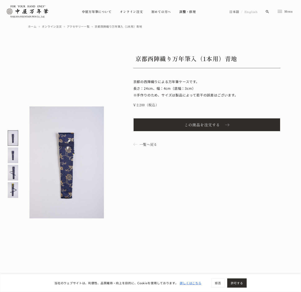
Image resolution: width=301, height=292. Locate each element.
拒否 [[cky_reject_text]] (218, 283)
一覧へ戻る (148, 144)
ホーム (32, 26)
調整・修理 (187, 11)
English (251, 11)
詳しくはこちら (190, 283)
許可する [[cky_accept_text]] (237, 283)
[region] (150, 283)
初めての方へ (161, 11)
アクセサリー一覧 (78, 26)
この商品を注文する (202, 124)
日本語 (234, 11)
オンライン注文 (131, 11)
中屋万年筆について (97, 11)
